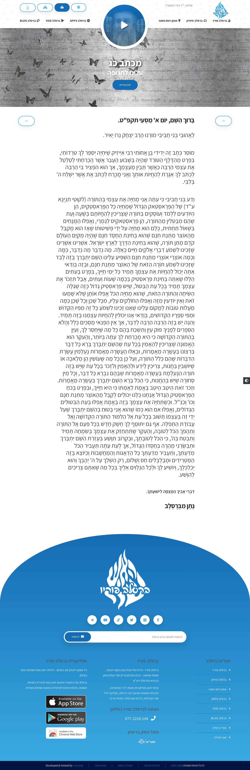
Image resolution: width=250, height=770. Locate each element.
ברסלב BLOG (220, 718)
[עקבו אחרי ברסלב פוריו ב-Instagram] (145, 620)
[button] (246, 380)
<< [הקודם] (223, 121)
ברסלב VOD (221, 709)
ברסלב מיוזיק (220, 680)
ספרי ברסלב (221, 728)
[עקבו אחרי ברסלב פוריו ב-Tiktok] (118, 620)
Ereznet (79, 765)
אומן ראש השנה (219, 689)
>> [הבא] (26, 121)
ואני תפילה (222, 737)
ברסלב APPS (221, 699)
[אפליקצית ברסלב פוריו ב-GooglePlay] (66, 717)
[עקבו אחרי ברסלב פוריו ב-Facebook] (158, 620)
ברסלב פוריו (221, 670)
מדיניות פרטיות (152, 765)
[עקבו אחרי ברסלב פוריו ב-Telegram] (92, 620)
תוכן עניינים (125, 84)
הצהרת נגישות (125, 765)
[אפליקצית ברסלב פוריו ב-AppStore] (66, 701)
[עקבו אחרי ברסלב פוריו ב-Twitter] (131, 620)
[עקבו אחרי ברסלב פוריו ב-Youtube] (105, 620)
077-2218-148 (136, 718)
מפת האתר (100, 765)
